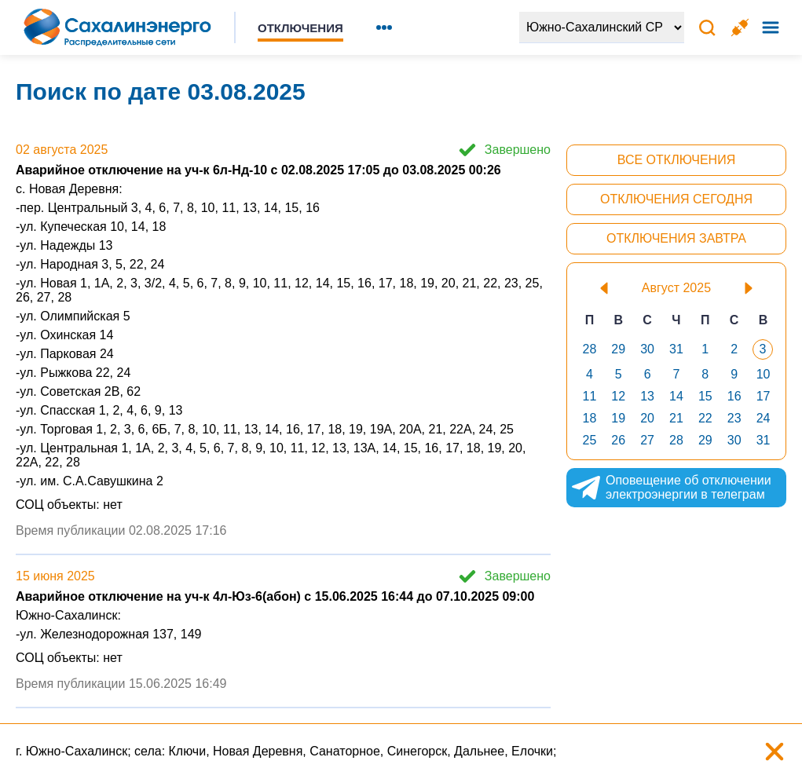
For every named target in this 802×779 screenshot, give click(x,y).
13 (647, 396)
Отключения (300, 28)
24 (763, 418)
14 (676, 396)
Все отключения (676, 159)
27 (647, 440)
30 (647, 349)
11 (590, 396)
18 (590, 418)
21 (676, 418)
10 (763, 374)
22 (705, 418)
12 (618, 396)
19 (618, 418)
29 (618, 349)
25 (590, 440)
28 (590, 349)
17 (763, 396)
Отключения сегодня (676, 199)
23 (734, 418)
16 (734, 396)
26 (618, 440)
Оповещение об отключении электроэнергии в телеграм (670, 487)
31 (676, 349)
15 (705, 396)
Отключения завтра (676, 238)
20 (647, 418)
